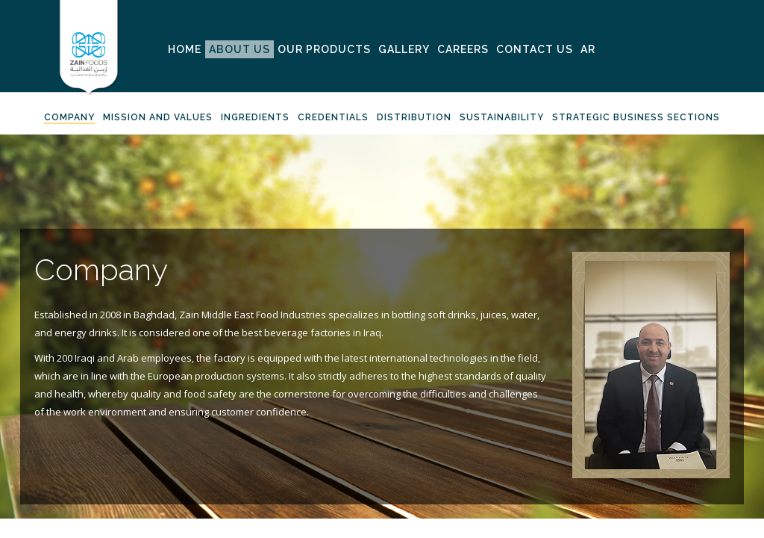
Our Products (324, 49)
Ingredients (255, 117)
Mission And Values (158, 117)
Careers (463, 49)
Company (69, 117)
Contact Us (534, 49)
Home (184, 49)
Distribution (414, 117)
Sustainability (502, 117)
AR (587, 49)
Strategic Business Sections (636, 117)
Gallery (404, 49)
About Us (239, 49)
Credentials (333, 117)
